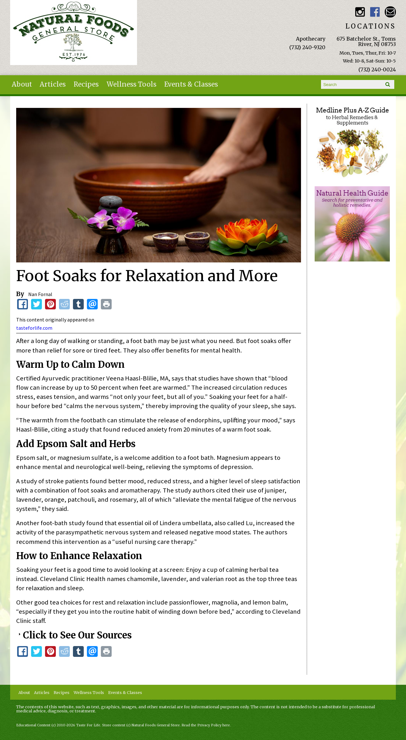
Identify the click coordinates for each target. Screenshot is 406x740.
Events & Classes (191, 84)
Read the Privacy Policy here (206, 725)
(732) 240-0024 (377, 69)
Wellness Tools (131, 84)
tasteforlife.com (34, 328)
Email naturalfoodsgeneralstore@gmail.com (390, 11)
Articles (53, 84)
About (22, 84)
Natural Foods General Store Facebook (375, 11)
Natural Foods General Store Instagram (359, 11)
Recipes (86, 84)
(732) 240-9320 (307, 47)
